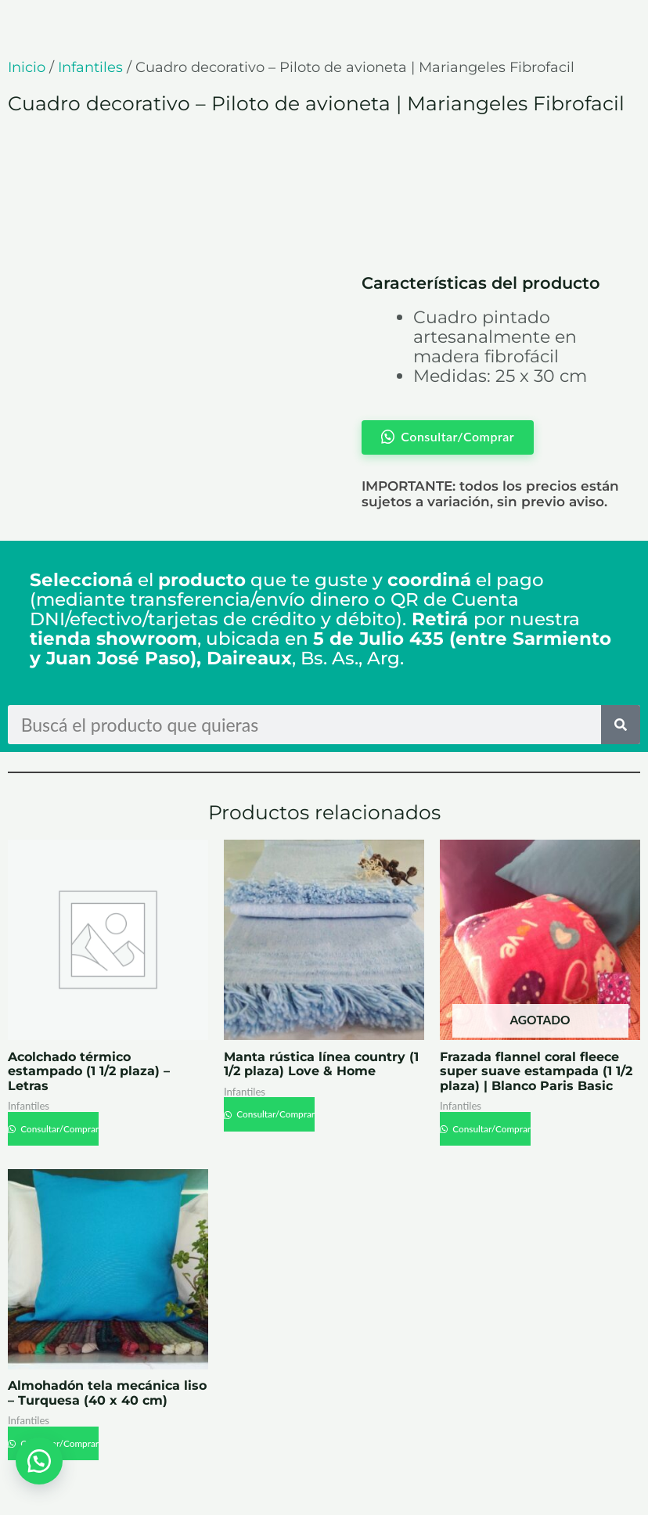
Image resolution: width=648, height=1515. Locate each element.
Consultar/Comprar (58, 1129)
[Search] (620, 724)
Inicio (26, 67)
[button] (39, 1460)
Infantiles (90, 67)
